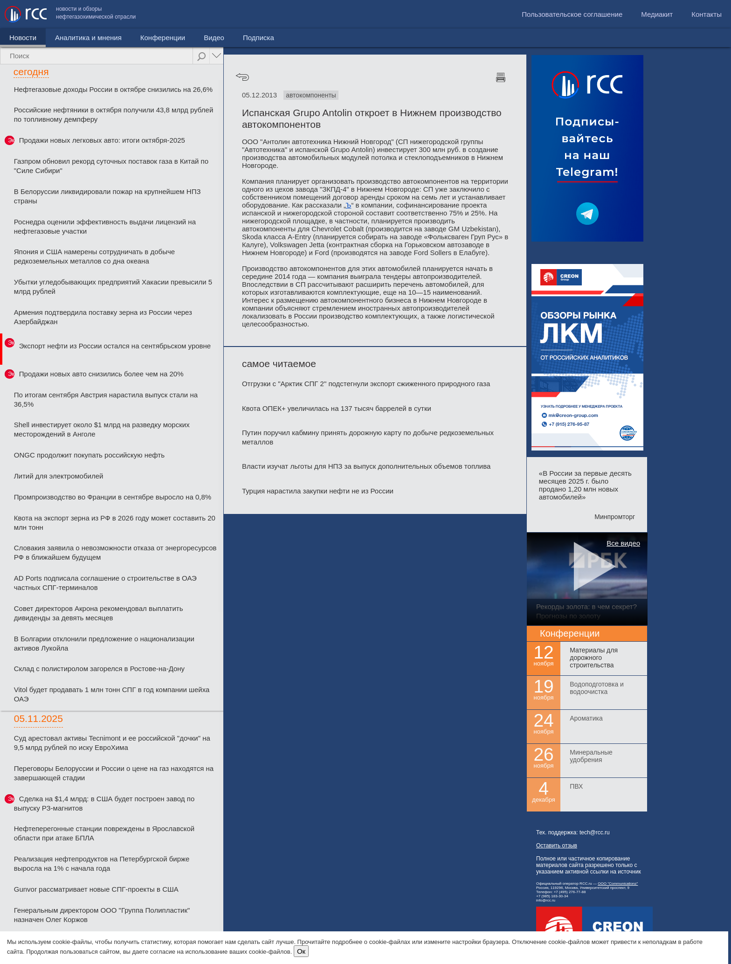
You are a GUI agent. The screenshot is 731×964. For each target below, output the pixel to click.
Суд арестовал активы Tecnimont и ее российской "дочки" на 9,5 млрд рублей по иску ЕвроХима (112, 742)
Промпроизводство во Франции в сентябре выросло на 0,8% (112, 497)
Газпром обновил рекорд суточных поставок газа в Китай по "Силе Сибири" (111, 165)
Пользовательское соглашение (572, 14)
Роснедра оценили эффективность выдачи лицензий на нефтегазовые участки (105, 226)
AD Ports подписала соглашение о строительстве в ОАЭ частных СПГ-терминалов (105, 582)
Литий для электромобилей (58, 476)
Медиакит (657, 14)
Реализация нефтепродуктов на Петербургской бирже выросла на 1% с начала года (102, 863)
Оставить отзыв (556, 845)
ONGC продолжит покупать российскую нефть (89, 455)
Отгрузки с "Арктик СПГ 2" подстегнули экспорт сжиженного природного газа (366, 384)
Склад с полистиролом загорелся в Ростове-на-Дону (99, 669)
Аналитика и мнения (88, 38)
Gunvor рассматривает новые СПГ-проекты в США (96, 889)
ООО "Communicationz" (618, 883)
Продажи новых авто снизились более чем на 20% (101, 374)
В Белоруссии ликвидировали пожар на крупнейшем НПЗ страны (107, 196)
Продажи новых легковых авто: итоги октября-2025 (102, 140)
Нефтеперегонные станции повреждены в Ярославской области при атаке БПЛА (104, 833)
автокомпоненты (311, 95)
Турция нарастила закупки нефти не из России (317, 491)
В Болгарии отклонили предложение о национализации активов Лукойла (104, 643)
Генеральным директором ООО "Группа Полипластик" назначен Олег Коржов (102, 914)
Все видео (623, 543)
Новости (22, 38)
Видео (214, 38)
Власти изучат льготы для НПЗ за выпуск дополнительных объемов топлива (366, 466)
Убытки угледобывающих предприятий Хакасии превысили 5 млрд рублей (113, 286)
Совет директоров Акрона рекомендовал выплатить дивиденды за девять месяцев (98, 613)
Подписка (258, 38)
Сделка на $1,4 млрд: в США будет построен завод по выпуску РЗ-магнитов (104, 803)
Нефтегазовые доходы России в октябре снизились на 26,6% (113, 89)
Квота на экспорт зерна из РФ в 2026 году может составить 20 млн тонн (114, 522)
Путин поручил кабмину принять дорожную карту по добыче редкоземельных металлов (368, 437)
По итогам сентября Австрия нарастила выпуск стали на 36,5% (106, 399)
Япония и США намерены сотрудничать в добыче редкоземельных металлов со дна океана (94, 256)
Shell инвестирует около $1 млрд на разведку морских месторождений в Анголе (102, 429)
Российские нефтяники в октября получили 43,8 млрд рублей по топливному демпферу (114, 114)
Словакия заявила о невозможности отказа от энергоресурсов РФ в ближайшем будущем (115, 552)
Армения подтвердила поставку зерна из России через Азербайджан (103, 317)
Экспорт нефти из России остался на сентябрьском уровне (115, 346)
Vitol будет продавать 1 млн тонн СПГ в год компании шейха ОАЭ (112, 694)
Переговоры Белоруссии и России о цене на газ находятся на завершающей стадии (114, 773)
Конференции (162, 38)
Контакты (706, 14)
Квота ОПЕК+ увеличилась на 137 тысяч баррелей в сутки (336, 408)
